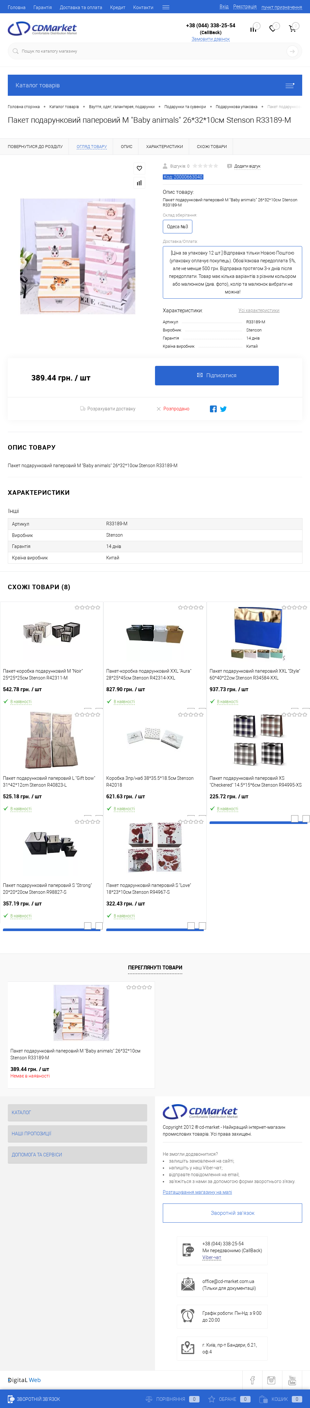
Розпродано (172, 408)
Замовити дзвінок (211, 39)
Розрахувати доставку (108, 408)
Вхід (224, 6)
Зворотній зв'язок (232, 1213)
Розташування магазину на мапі (197, 1192)
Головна (17, 7)
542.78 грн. (51, 692)
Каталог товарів (155, 85)
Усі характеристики (259, 310)
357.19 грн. (51, 906)
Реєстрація (245, 6)
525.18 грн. (51, 799)
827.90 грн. (155, 692)
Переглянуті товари (155, 967)
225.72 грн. (258, 799)
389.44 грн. (29, 1069)
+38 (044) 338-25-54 (210, 25)
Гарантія (42, 7)
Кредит (117, 7)
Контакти (143, 7)
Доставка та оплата (81, 7)
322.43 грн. (155, 906)
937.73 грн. (258, 692)
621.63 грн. (155, 799)
